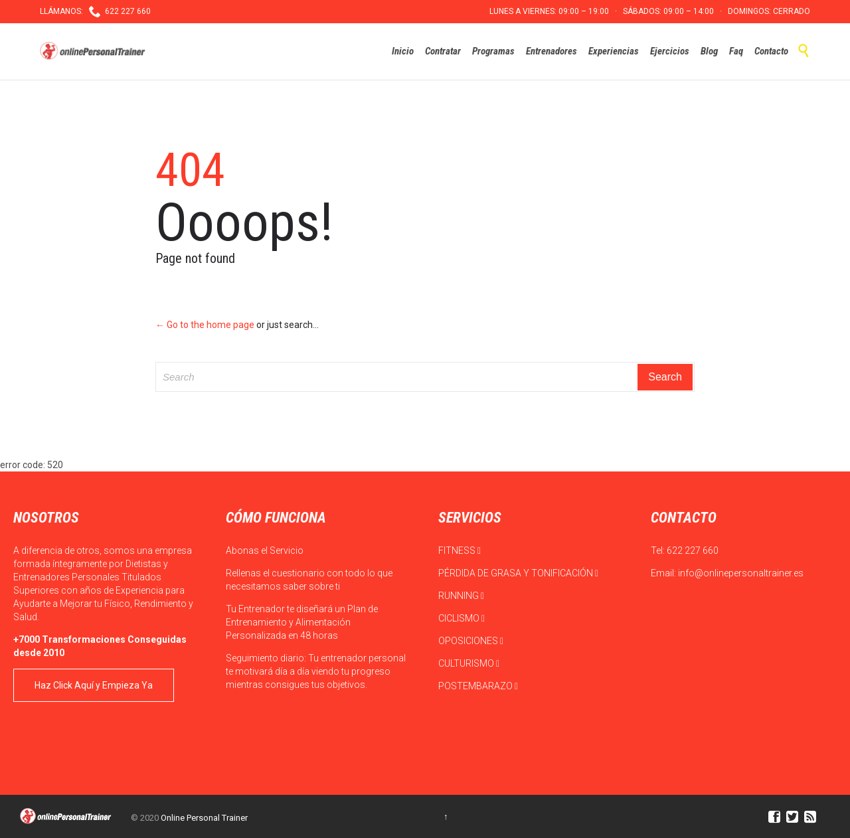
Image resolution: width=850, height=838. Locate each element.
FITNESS (459, 550)
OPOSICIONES (470, 640)
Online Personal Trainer (204, 818)
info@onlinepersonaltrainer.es (741, 573)
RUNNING (461, 595)
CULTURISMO (468, 663)
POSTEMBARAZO (478, 686)
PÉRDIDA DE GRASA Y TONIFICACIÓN (518, 573)
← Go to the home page (204, 324)
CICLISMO (461, 618)
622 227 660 (693, 550)
